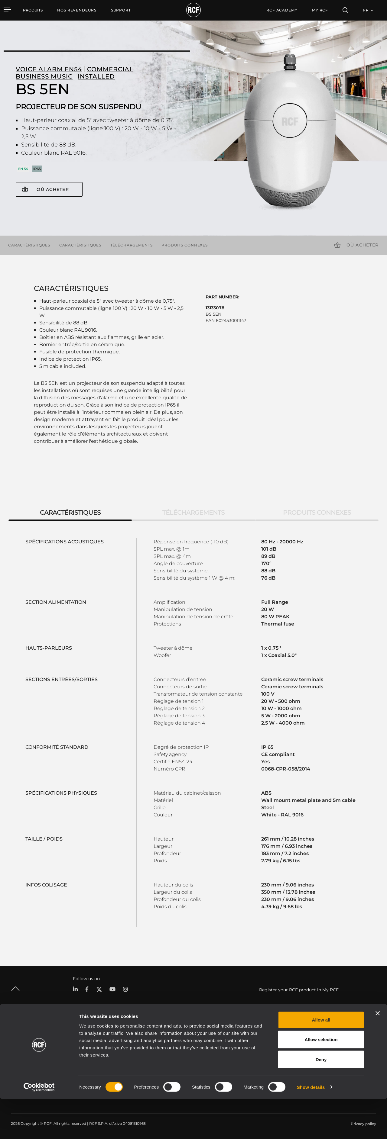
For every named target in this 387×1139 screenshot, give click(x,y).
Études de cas (197, 1043)
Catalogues (142, 1043)
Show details (311, 1127)
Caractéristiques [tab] (70, 512)
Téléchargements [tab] (193, 512)
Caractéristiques (29, 245)
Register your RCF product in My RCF (299, 990)
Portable (81, 1043)
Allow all (321, 1059)
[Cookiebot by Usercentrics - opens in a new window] (39, 1127)
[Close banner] (378, 1053)
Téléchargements (131, 245)
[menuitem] (77, 10)
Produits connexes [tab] (317, 512)
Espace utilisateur (258, 1043)
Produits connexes (184, 245)
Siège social (334, 1043)
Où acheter (53, 189)
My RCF (320, 10)
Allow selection (320, 1079)
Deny (321, 1099)
